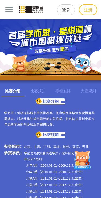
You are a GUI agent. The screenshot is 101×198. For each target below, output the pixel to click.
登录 (66, 9)
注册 (88, 9)
